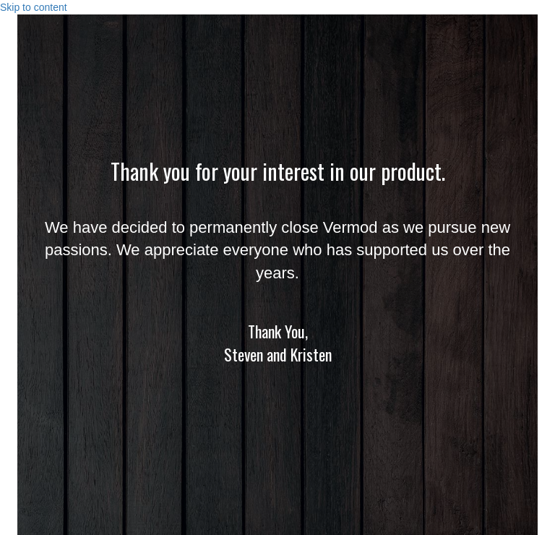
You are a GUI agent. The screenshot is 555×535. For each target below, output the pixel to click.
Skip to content (33, 7)
